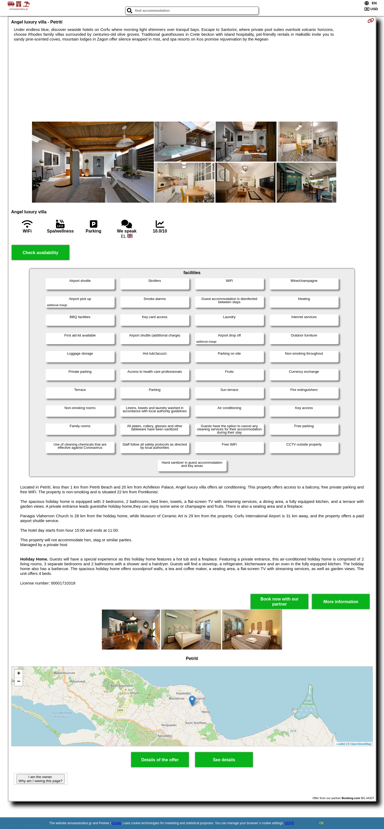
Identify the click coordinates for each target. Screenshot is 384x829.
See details (224, 760)
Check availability (40, 252)
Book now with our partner (280, 601)
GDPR (289, 823)
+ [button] (19, 674)
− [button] (19, 682)
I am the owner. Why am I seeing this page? (40, 779)
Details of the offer (160, 760)
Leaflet (340, 744)
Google (116, 823)
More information (340, 601)
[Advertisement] (192, 81)
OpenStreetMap (361, 744)
